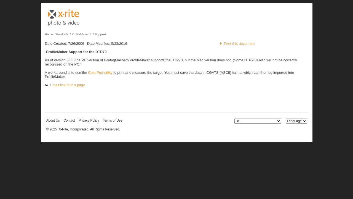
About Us (53, 120)
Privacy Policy (89, 120)
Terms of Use (112, 120)
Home (49, 34)
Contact (69, 120)
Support (100, 34)
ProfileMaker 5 (81, 34)
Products (62, 34)
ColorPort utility (100, 72)
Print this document (239, 43)
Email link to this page (67, 85)
